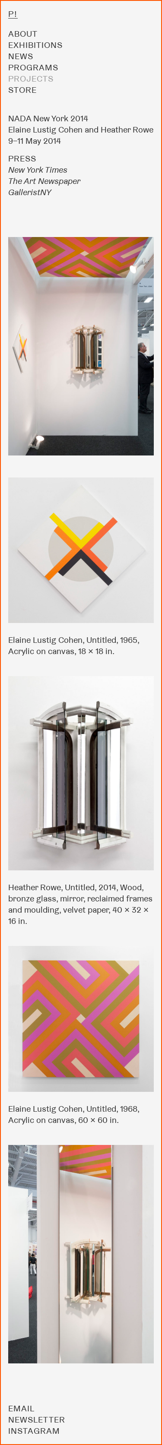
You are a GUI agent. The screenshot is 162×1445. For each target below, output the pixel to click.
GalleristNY (29, 192)
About (23, 33)
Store (22, 89)
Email (21, 1408)
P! (13, 14)
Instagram (34, 1430)
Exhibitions (35, 45)
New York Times (37, 169)
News (20, 56)
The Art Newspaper (44, 181)
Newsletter (36, 1419)
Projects (31, 78)
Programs (33, 67)
